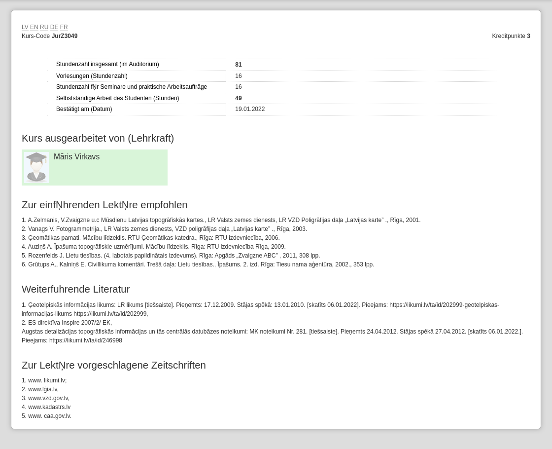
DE (54, 27)
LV (25, 27)
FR (64, 27)
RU (44, 27)
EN (34, 27)
